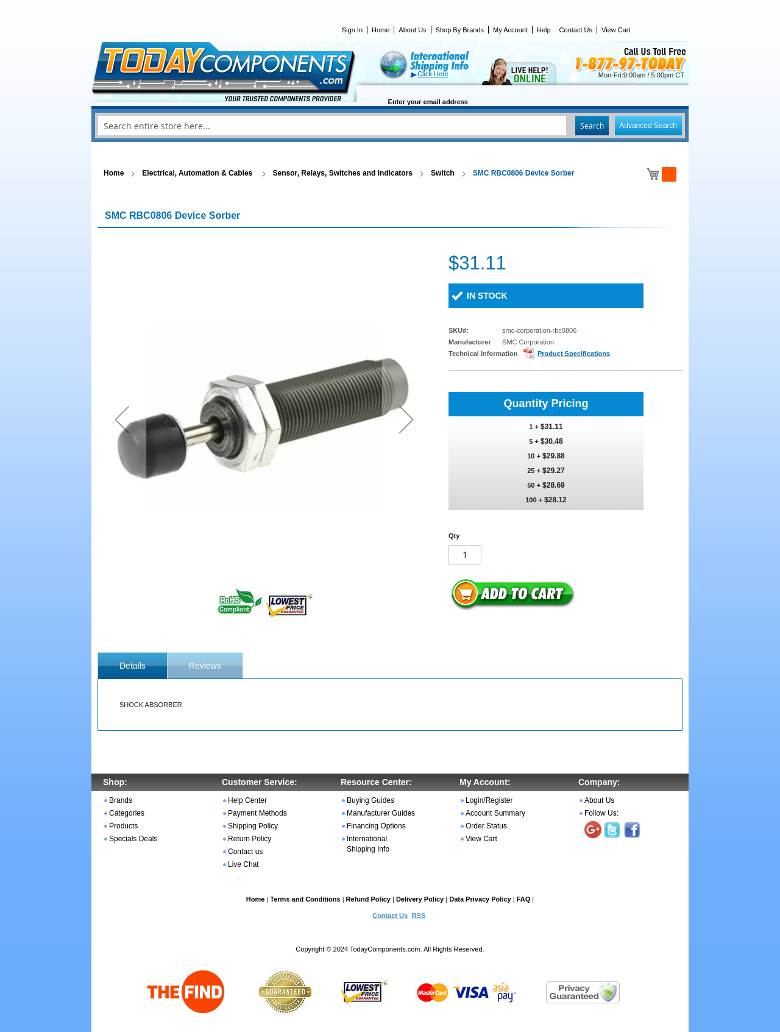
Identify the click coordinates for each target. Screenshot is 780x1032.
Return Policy (249, 838)
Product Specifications (573, 353)
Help (544, 30)
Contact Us (575, 30)
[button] (122, 419)
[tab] (133, 665)
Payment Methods (257, 813)
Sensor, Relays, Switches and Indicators (343, 173)
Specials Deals (133, 838)
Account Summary (495, 813)
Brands (120, 800)
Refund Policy (368, 899)
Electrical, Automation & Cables (198, 173)
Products (123, 826)
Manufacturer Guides (381, 813)
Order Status (486, 826)
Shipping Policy (253, 826)
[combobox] (390, 125)
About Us (412, 30)
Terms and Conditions (305, 899)
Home (380, 30)
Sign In (352, 30)
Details (132, 666)
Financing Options (376, 826)
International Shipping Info (368, 843)
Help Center (247, 800)
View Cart (615, 30)
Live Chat (243, 864)
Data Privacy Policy (480, 899)
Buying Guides (370, 800)
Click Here (432, 73)
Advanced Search (648, 125)
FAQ (524, 899)
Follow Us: (601, 813)
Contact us (245, 851)
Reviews (205, 666)
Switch (443, 173)
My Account (510, 30)
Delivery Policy (420, 899)
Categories (126, 813)
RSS (419, 915)
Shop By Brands (460, 30)
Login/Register (489, 800)
